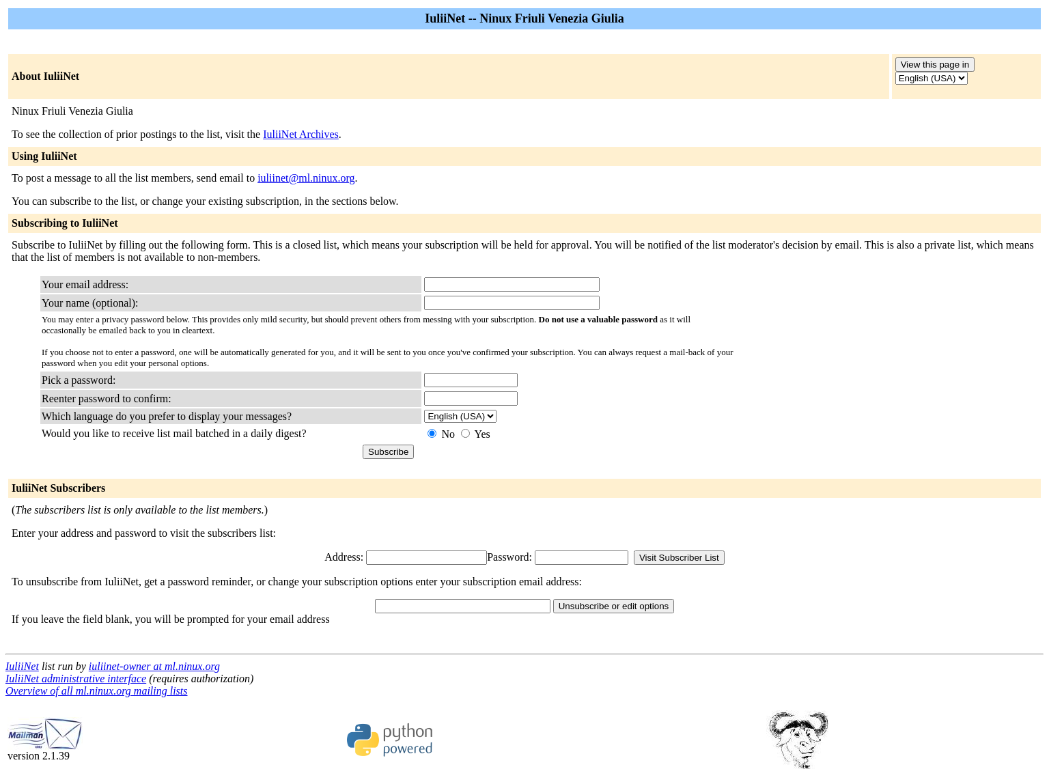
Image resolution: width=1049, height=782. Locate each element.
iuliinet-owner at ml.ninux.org (154, 666)
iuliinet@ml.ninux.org (305, 178)
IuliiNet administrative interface (75, 678)
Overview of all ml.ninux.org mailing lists (96, 691)
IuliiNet (22, 666)
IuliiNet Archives (301, 134)
